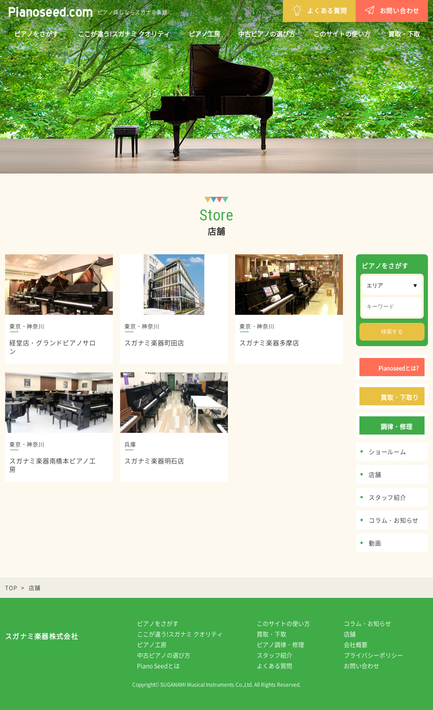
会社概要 (361, 644)
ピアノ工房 (204, 34)
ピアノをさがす (36, 34)
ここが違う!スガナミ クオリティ (124, 34)
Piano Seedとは (164, 665)
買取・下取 (404, 34)
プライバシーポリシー (379, 655)
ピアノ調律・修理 (286, 644)
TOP (11, 587)
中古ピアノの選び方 (266, 34)
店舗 (356, 634)
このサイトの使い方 (341, 34)
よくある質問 (275, 10)
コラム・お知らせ (373, 623)
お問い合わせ (348, 10)
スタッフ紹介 (280, 655)
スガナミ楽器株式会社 (41, 638)
